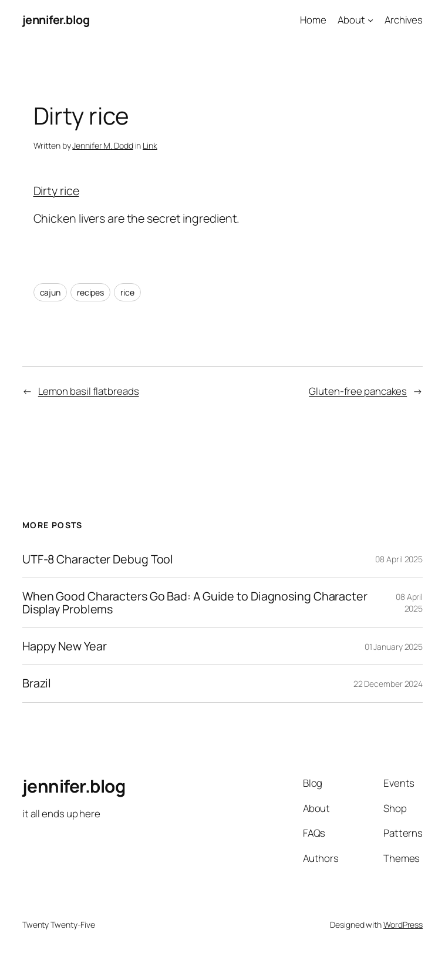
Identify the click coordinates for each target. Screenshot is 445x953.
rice (127, 292)
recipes (90, 292)
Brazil (36, 683)
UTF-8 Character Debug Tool (97, 559)
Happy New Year (64, 646)
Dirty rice (56, 191)
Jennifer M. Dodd (102, 145)
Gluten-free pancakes (358, 391)
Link (150, 145)
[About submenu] (370, 20)
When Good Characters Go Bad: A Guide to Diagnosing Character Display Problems (195, 603)
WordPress (403, 924)
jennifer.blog (56, 20)
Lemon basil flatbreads (88, 391)
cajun (50, 292)
